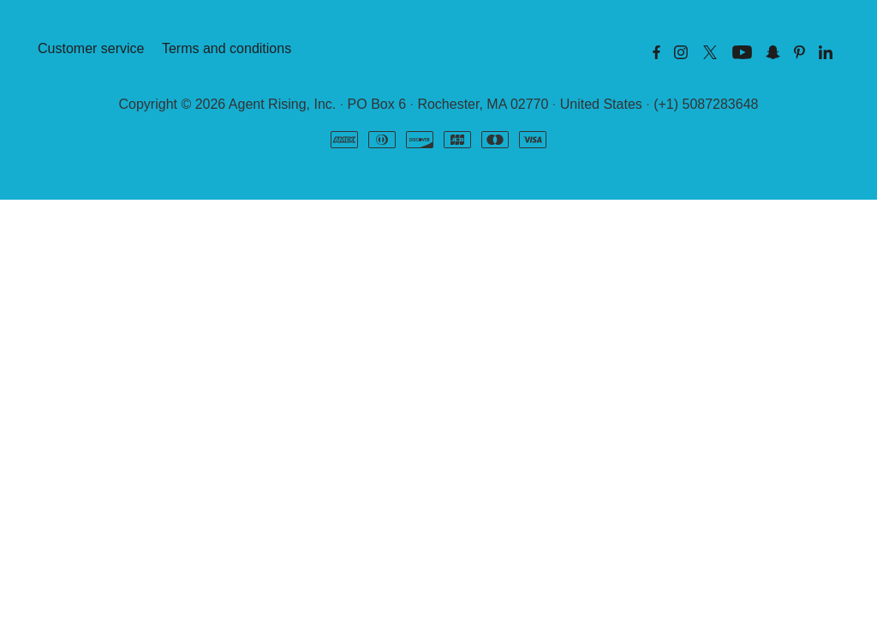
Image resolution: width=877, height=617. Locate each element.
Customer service (91, 48)
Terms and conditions (226, 48)
